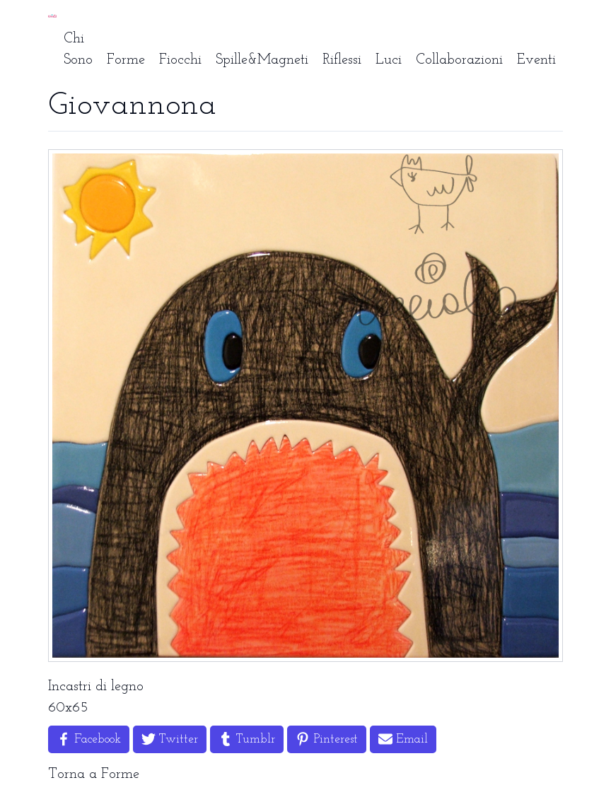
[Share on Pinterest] (326, 739)
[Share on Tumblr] (247, 739)
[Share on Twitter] (169, 739)
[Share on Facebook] (88, 739)
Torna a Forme (93, 774)
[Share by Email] (403, 739)
